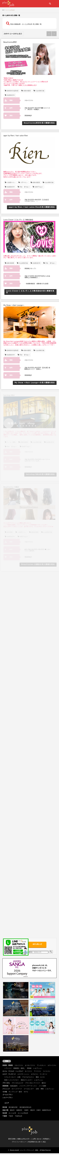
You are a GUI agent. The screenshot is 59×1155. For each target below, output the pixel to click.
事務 (42, 1089)
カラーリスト (52, 1065)
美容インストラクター (11, 1080)
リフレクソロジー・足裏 (12, 1077)
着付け (44, 1083)
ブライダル (6, 1083)
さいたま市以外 (23, 1113)
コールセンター (29, 1089)
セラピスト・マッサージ (39, 1074)
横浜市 (12, 1110)
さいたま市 (12, 1113)
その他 (4, 1092)
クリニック (6, 1089)
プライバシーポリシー (19, 1142)
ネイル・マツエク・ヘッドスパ (12, 1071)
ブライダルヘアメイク (32, 1083)
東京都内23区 (13, 1107)
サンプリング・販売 (15, 1092)
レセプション (37, 1068)
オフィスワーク (17, 1089)
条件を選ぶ (37, 944)
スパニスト (46, 1071)
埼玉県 (4, 1113)
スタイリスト (19, 1065)
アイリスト (37, 1071)
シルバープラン (7, 1097)
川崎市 (26, 1110)
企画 (37, 1089)
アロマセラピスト (28, 1077)
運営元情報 (12, 1139)
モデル (26, 1092)
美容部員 (5, 1086)
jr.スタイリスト (30, 1065)
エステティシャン (23, 1074)
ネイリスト (28, 1071)
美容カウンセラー (26, 1080)
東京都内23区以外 (25, 1107)
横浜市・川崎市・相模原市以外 (40, 1110)
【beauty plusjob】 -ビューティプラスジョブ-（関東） (24, 1150)
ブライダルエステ (17, 1083)
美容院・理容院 (7, 1065)
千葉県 (4, 1116)
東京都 (4, 1107)
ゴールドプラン (7, 1095)
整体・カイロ (40, 1077)
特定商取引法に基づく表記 (37, 1142)
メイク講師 (42, 1086)
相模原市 (19, 1110)
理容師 (29, 1068)
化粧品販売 (13, 1086)
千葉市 (11, 1116)
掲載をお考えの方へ (24, 1139)
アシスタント (41, 1065)
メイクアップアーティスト (28, 1086)
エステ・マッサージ (9, 1074)
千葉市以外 (18, 1116)
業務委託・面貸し (19, 1068)
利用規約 (46, 1139)
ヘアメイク (8, 1068)
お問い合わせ (36, 1139)
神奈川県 (5, 1110)
